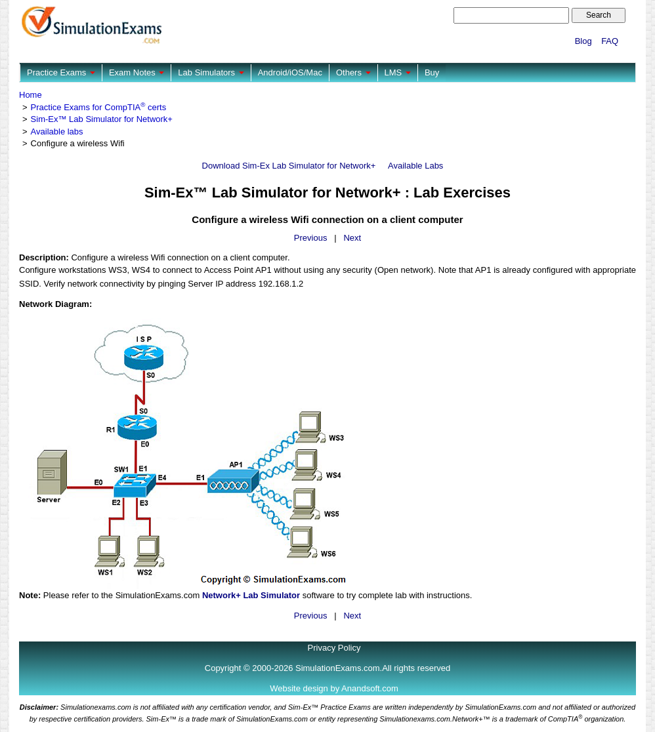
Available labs (57, 131)
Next (352, 238)
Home (30, 95)
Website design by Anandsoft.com (334, 688)
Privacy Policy (334, 648)
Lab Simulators (210, 72)
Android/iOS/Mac (290, 72)
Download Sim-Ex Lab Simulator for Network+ (289, 166)
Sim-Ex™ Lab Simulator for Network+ (102, 119)
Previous (311, 238)
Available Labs (415, 166)
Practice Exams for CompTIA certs (99, 107)
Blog (583, 41)
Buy (432, 72)
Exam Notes (136, 72)
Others (353, 72)
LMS (398, 72)
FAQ (609, 41)
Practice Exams (61, 72)
